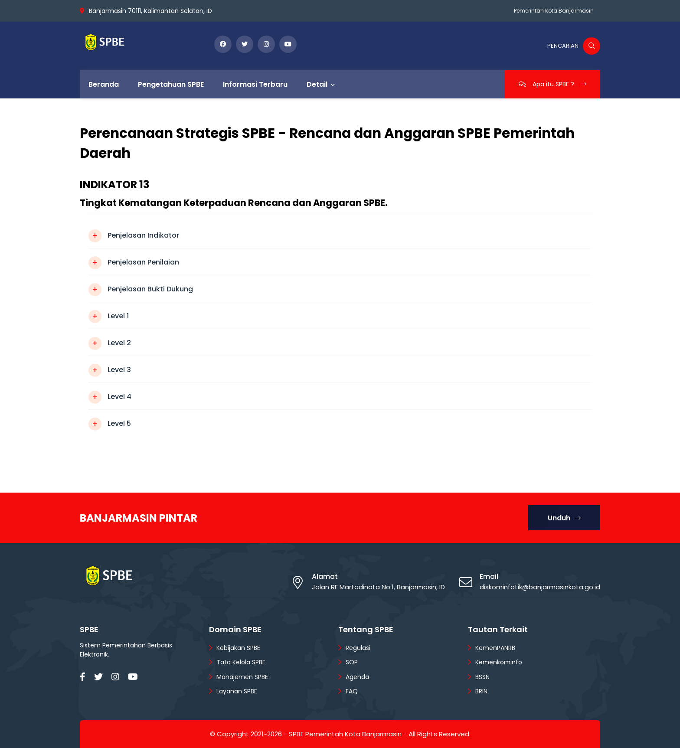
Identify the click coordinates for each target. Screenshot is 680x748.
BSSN (482, 677)
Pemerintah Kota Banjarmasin (554, 10)
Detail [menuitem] (317, 84)
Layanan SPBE (236, 691)
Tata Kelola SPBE (240, 662)
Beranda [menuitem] (103, 84)
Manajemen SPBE (242, 677)
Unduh (564, 518)
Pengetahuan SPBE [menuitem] (171, 84)
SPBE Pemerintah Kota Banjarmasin (345, 733)
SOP (352, 662)
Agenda (357, 677)
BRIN (481, 691)
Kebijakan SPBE (238, 647)
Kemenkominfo (498, 662)
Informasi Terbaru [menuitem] (255, 84)
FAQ (352, 691)
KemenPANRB (495, 647)
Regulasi (358, 647)
